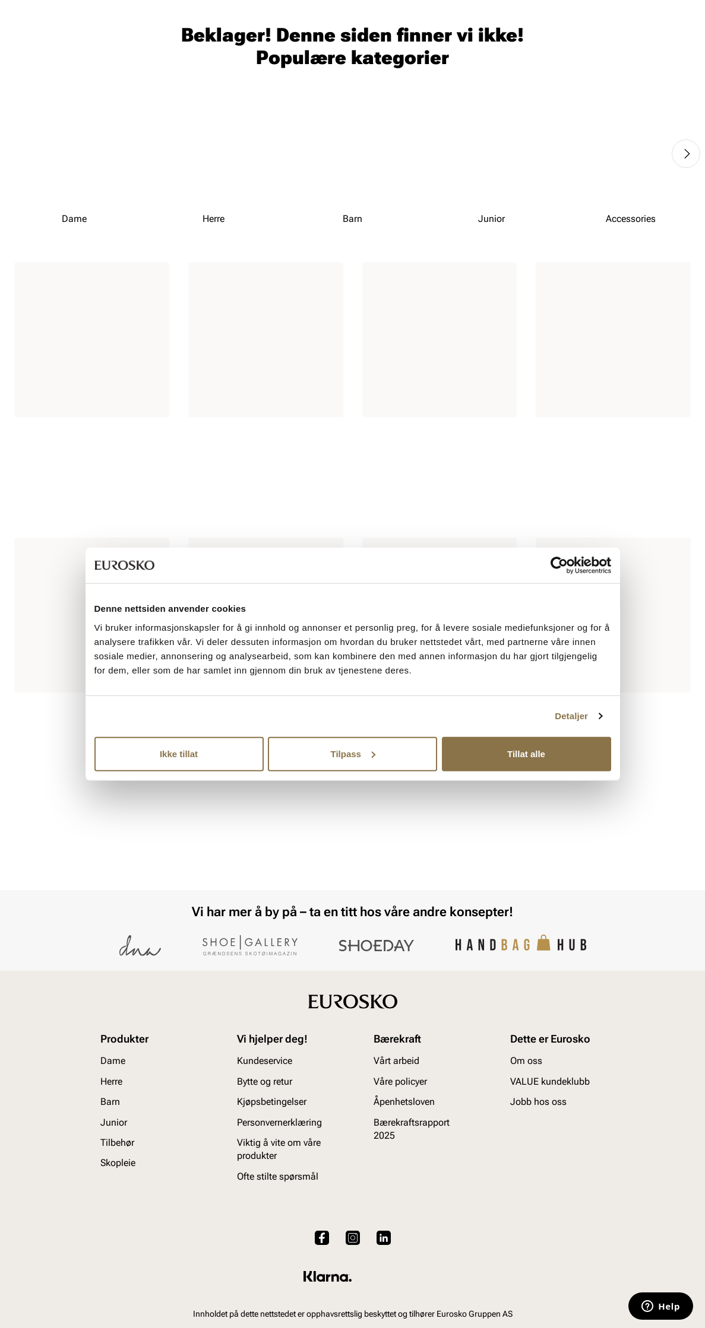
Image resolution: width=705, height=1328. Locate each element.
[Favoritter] (621, 44)
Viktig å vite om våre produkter (279, 1149)
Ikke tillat (179, 753)
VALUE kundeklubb (651, 77)
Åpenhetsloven (404, 1101)
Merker (509, 77)
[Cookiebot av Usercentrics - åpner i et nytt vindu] (559, 565)
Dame (25, 77)
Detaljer (571, 716)
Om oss (526, 1061)
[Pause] (681, 9)
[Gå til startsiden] (67, 42)
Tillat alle (526, 753)
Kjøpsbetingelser (271, 1101)
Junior (150, 77)
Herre (66, 77)
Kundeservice (264, 1061)
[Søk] (445, 42)
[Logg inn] (576, 44)
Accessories (208, 77)
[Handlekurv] (671, 44)
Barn (107, 77)
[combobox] (310, 42)
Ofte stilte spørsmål (277, 1176)
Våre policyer (400, 1081)
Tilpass (353, 753)
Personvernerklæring (279, 1122)
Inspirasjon (568, 77)
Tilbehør (117, 1142)
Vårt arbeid (396, 1061)
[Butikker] (533, 44)
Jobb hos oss (538, 1101)
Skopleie (270, 77)
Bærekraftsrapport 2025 (412, 1129)
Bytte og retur (264, 1081)
